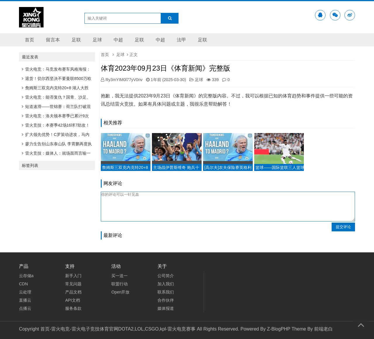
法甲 (181, 39)
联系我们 (165, 292)
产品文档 (73, 292)
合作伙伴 (165, 300)
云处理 (25, 292)
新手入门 (73, 275)
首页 (29, 39)
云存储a (26, 275)
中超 (118, 39)
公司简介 (165, 275)
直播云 (25, 300)
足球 (97, 39)
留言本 (53, 39)
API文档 (72, 300)
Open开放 (120, 292)
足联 (76, 39)
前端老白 (323, 328)
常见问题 (73, 284)
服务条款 (73, 308)
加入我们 (165, 284)
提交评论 (343, 227)
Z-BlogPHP (278, 328)
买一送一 (119, 275)
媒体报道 (165, 308)
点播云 (25, 308)
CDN (23, 284)
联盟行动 (119, 284)
